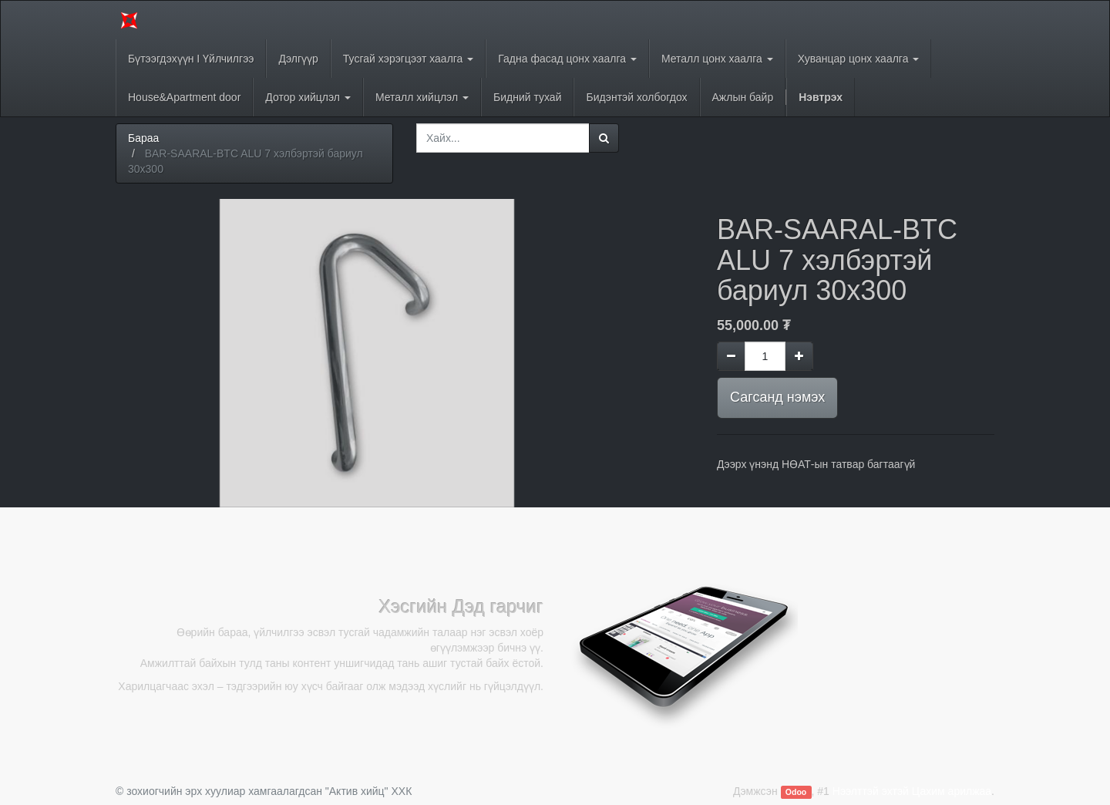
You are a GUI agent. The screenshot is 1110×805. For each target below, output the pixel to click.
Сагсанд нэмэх (777, 397)
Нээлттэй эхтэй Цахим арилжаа (911, 791)
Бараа (143, 138)
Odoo (795, 792)
